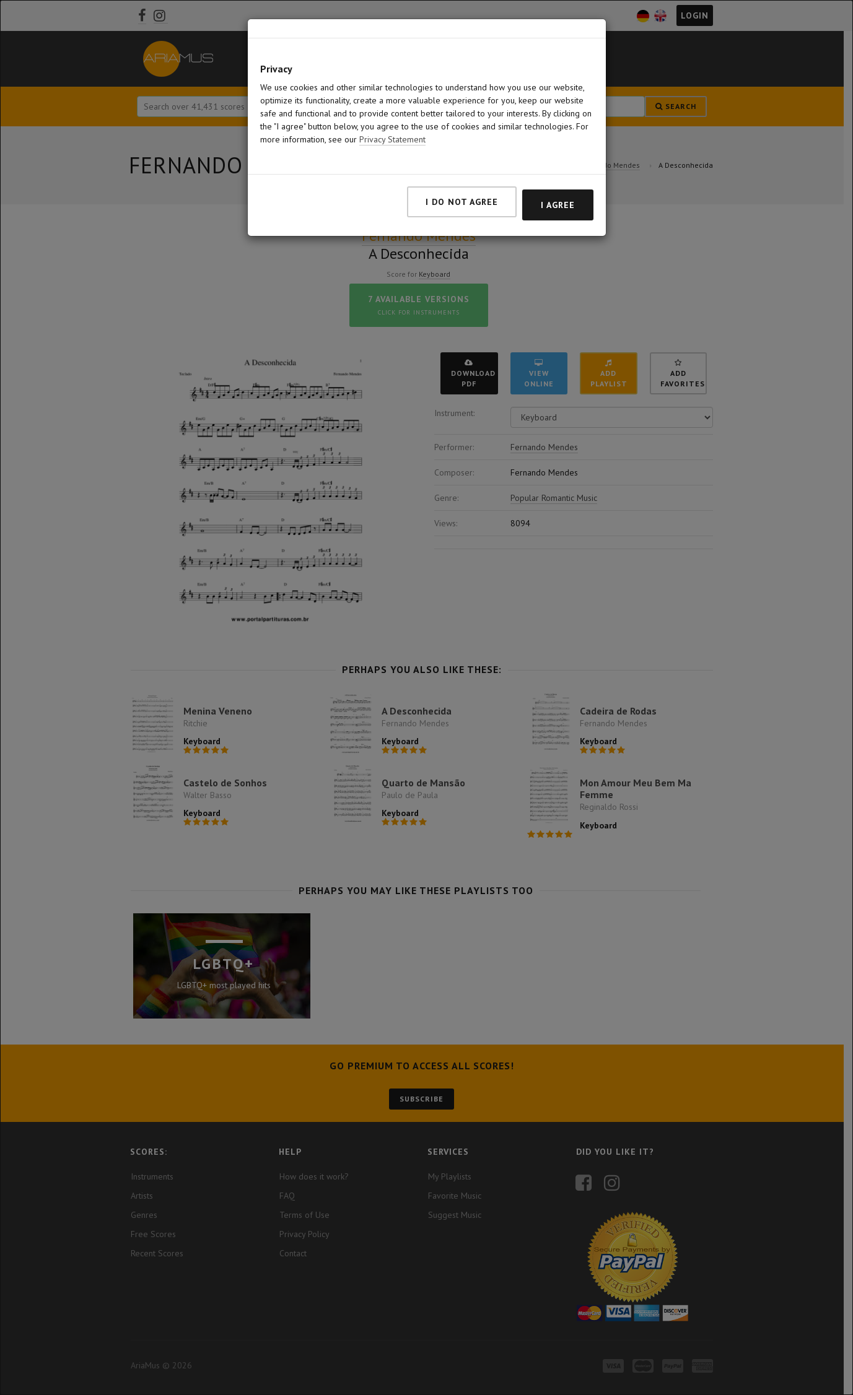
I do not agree (462, 201)
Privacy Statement (392, 139)
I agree (558, 205)
